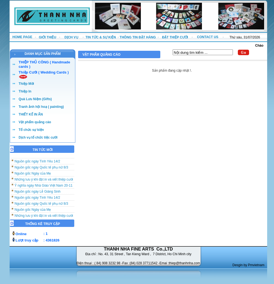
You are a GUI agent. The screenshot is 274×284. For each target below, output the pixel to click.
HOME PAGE (22, 37)
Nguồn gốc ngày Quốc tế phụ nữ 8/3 (41, 169)
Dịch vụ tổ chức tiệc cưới (38, 137)
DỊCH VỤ (71, 37)
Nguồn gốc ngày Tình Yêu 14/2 (37, 163)
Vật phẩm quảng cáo (35, 122)
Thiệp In (25, 91)
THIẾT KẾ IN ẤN (31, 114)
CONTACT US (207, 37)
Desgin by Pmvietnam (248, 265)
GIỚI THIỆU (47, 37)
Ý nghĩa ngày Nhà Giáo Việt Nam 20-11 (44, 187)
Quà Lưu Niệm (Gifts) (35, 99)
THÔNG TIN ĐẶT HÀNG (138, 37)
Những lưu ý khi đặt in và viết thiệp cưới (44, 181)
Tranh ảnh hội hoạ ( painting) (41, 107)
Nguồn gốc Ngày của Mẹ (33, 175)
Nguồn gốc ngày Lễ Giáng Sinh (38, 193)
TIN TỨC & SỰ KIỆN (100, 37)
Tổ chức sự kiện (31, 130)
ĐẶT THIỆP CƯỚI (175, 37)
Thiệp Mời (26, 84)
